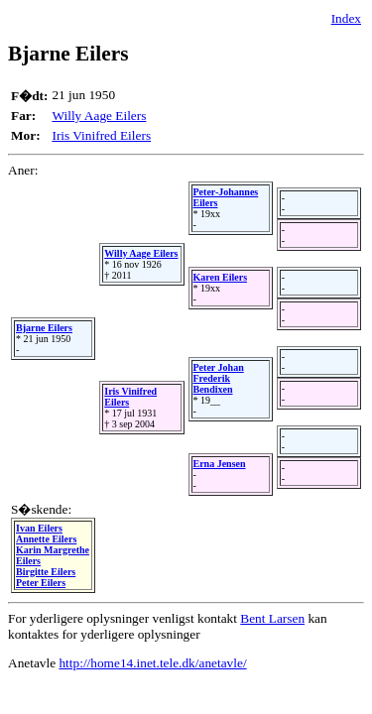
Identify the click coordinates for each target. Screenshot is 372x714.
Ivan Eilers (39, 528)
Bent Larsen (272, 618)
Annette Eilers (46, 539)
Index (346, 18)
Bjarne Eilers (44, 327)
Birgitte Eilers (45, 571)
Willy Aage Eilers (99, 115)
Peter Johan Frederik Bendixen (218, 378)
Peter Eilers (40, 582)
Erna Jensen (219, 463)
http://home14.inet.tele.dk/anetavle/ (152, 662)
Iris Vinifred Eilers (101, 135)
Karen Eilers (220, 277)
